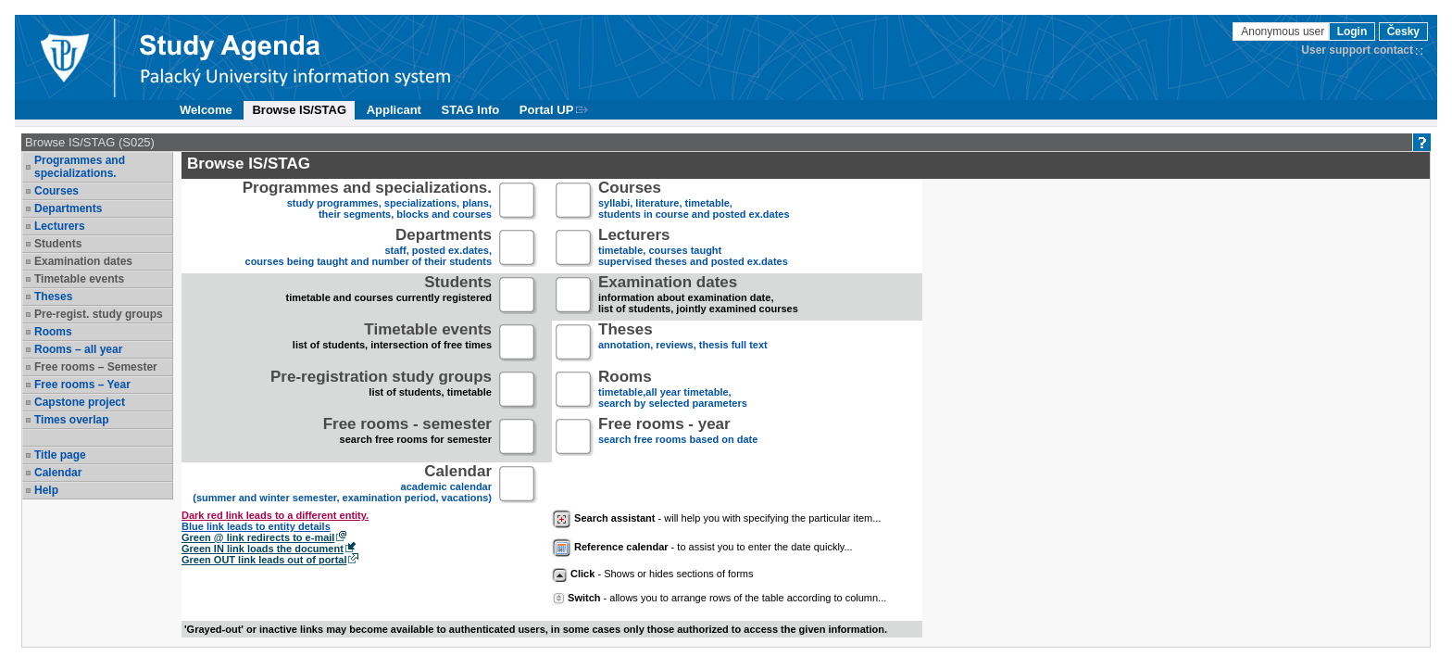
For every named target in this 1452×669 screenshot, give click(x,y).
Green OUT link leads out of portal (264, 559)
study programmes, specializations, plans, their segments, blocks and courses (367, 201)
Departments (68, 208)
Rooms (53, 331)
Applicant (394, 110)
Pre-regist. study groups (98, 314)
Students (57, 243)
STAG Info (471, 110)
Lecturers (59, 226)
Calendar (57, 472)
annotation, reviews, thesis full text (683, 343)
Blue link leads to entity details (256, 526)
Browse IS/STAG (299, 110)
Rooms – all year (78, 349)
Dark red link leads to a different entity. (275, 515)
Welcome (206, 110)
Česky (1403, 31)
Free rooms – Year (82, 384)
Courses (56, 190)
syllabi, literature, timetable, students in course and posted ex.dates (694, 201)
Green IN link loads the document (263, 548)
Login (1352, 31)
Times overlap (71, 419)
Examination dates (83, 261)
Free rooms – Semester (95, 366)
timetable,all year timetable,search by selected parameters (672, 390)
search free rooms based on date (677, 438)
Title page (60, 454)
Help (46, 490)
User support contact (1357, 50)
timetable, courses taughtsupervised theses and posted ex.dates (693, 249)
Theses (53, 296)
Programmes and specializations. (79, 167)
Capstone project (79, 402)
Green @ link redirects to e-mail (258, 537)
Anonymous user (1284, 31)
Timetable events (79, 278)
